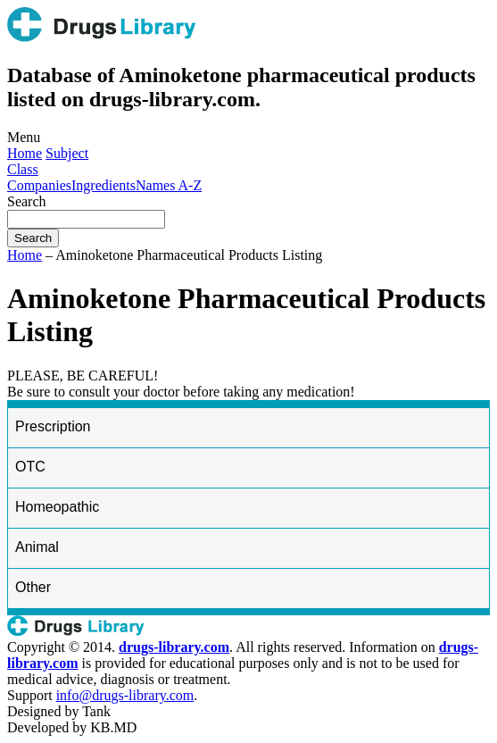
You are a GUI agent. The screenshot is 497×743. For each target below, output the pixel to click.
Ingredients (103, 185)
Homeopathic (57, 506)
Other (33, 587)
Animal (37, 547)
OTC (30, 466)
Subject (67, 153)
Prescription (52, 426)
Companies (39, 185)
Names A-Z (169, 185)
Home (24, 153)
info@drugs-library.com (125, 695)
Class (22, 169)
